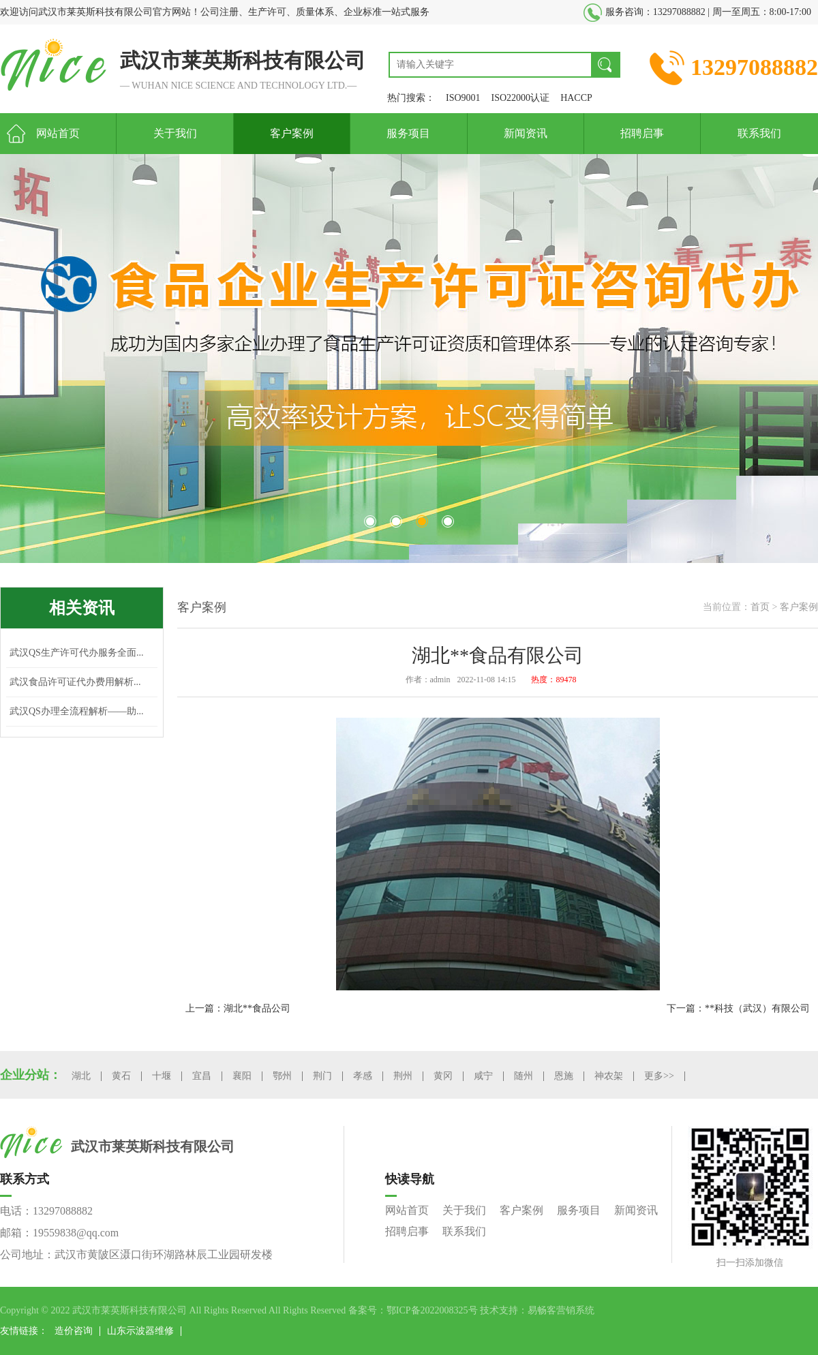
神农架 (608, 1076)
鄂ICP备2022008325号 (432, 1310)
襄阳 (242, 1076)
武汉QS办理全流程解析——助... (76, 711)
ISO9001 (463, 98)
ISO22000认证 (520, 98)
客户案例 (292, 133)
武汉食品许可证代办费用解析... (75, 682)
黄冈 (443, 1076)
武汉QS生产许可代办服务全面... (76, 653)
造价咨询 (74, 1331)
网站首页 (58, 133)
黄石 (121, 1076)
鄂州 (282, 1076)
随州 (523, 1076)
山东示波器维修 (140, 1331)
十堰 (161, 1076)
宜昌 (201, 1076)
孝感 (362, 1076)
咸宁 (483, 1076)
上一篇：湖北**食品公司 (237, 1008)
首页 (760, 607)
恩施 (563, 1076)
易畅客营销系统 (561, 1310)
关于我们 (175, 133)
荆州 (402, 1076)
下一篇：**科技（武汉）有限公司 (738, 1008)
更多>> (659, 1076)
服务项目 (408, 133)
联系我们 (759, 133)
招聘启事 (642, 133)
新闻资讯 (525, 133)
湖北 (81, 1076)
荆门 (322, 1076)
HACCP (576, 98)
